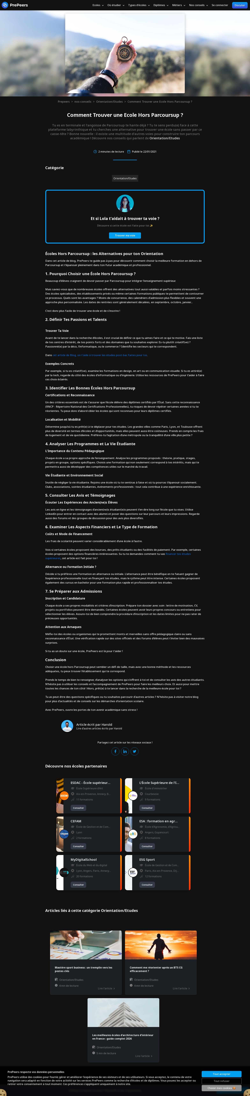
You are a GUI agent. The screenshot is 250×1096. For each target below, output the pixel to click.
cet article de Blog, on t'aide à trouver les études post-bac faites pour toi (100, 355)
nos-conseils (82, 101)
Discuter (240, 5)
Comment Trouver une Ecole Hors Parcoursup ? (160, 101)
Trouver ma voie (125, 235)
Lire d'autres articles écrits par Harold (99, 728)
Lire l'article (106, 988)
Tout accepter (221, 1074)
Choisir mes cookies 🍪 (222, 1088)
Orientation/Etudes (109, 101)
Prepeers (64, 101)
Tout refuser (222, 1081)
